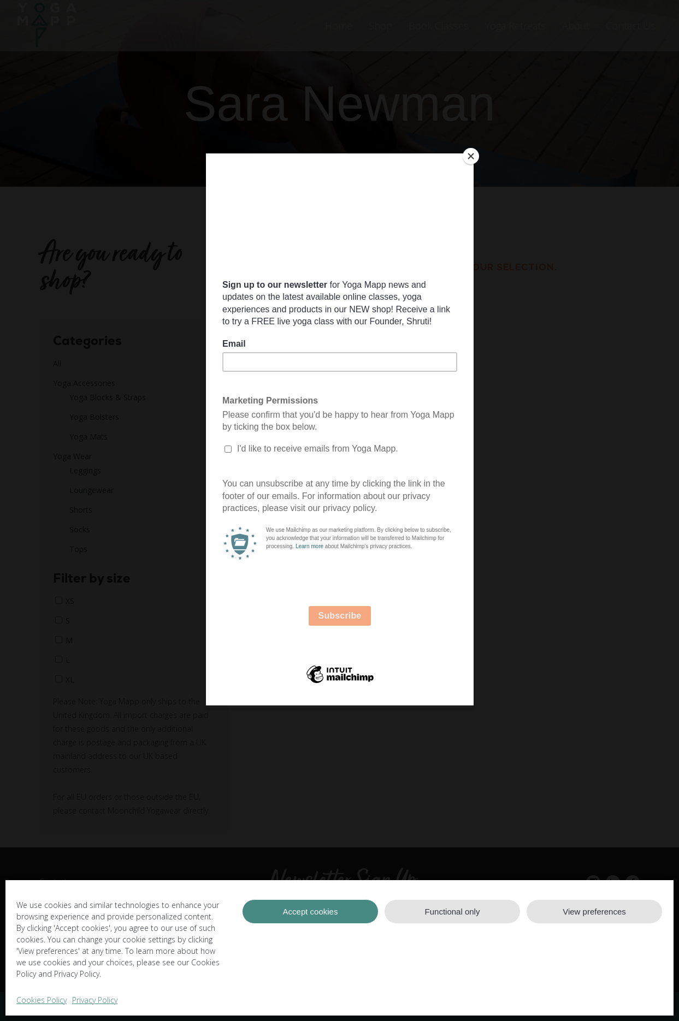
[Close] (471, 156)
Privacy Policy (94, 1000)
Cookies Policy (41, 1000)
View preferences (594, 911)
